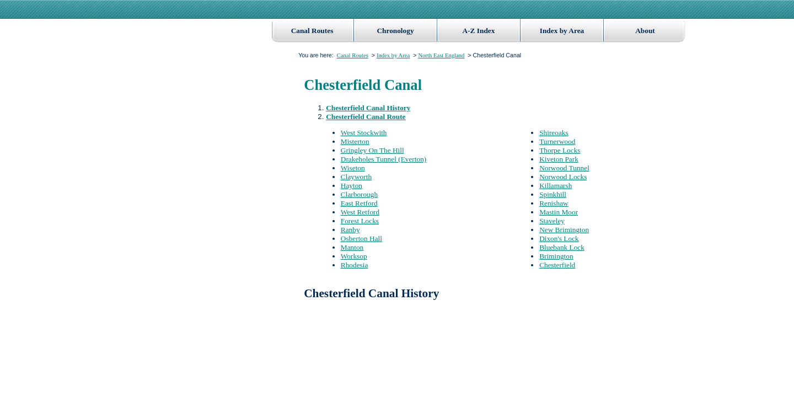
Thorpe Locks (559, 150)
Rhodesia (354, 265)
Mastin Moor (558, 212)
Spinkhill (552, 194)
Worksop (354, 256)
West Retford (360, 212)
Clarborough (359, 194)
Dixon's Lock (559, 238)
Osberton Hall (361, 238)
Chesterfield (557, 265)
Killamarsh (555, 185)
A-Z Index (479, 30)
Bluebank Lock (561, 247)
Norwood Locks (563, 177)
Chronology (395, 30)
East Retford (359, 203)
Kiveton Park (558, 159)
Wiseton (353, 168)
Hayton (351, 185)
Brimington (556, 256)
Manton (352, 247)
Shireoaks (553, 132)
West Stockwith (364, 132)
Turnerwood (557, 141)
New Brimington (564, 230)
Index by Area (562, 30)
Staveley (552, 221)
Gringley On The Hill (372, 150)
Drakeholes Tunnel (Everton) (383, 159)
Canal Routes (312, 30)
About (645, 30)
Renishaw (553, 203)
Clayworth (356, 177)
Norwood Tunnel (564, 168)
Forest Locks (360, 221)
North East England (441, 55)
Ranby (350, 230)
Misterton (355, 141)
